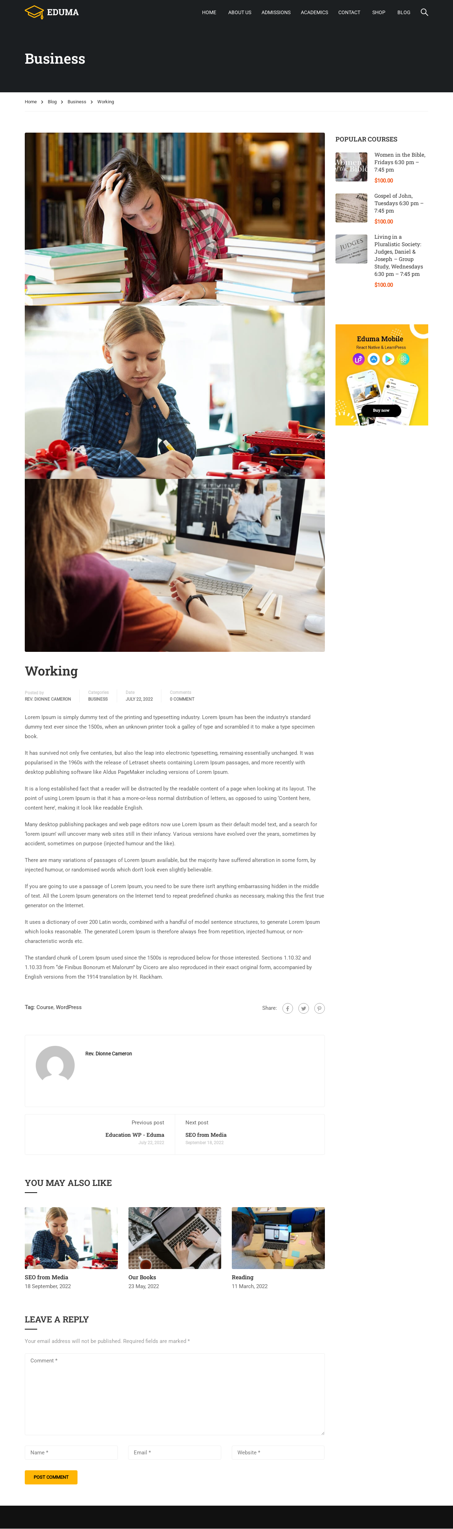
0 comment (182, 699)
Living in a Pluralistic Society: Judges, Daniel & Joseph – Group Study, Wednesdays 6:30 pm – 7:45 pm (398, 255)
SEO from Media (205, 1134)
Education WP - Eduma (134, 1134)
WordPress (69, 1007)
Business (77, 102)
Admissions (276, 12)
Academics (314, 12)
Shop (378, 12)
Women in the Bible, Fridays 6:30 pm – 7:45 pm (399, 162)
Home (209, 12)
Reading (242, 1277)
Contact (349, 12)
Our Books (142, 1277)
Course (44, 1007)
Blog (404, 12)
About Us (239, 12)
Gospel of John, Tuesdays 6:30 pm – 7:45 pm (399, 203)
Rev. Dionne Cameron (48, 699)
